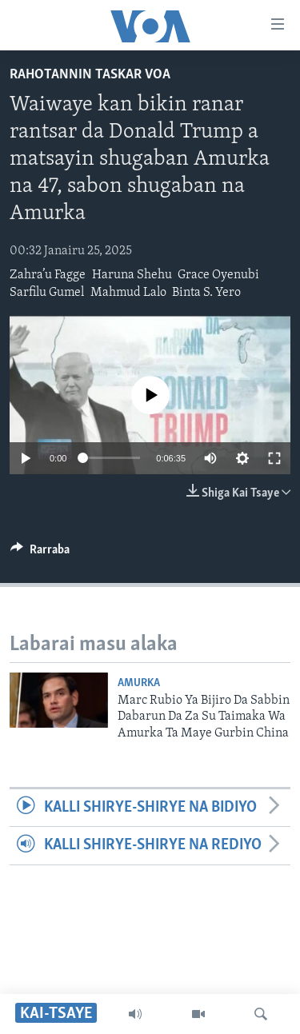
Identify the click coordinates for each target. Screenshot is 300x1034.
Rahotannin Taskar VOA (90, 74)
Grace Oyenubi (218, 275)
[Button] (40, 553)
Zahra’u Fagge (48, 275)
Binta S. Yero (206, 292)
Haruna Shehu (132, 275)
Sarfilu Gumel (47, 292)
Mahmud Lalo (128, 292)
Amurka (139, 683)
